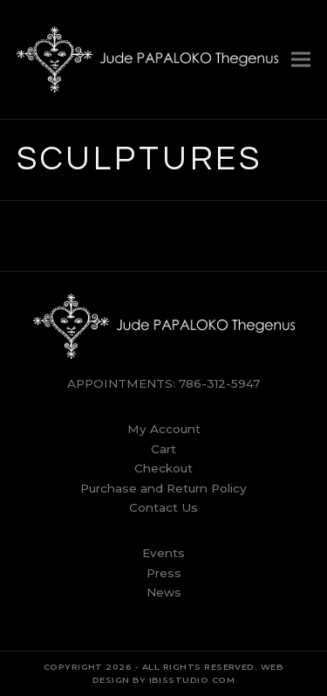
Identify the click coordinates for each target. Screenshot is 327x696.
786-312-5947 (219, 383)
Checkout (163, 468)
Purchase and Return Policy (163, 488)
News (163, 592)
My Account (164, 429)
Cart (163, 449)
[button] (300, 59)
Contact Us (163, 507)
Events (163, 553)
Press (163, 573)
